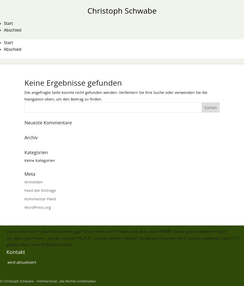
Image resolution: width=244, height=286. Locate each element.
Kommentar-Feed (40, 198)
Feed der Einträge (40, 190)
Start (8, 23)
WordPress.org (37, 207)
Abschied (12, 30)
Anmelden (33, 181)
